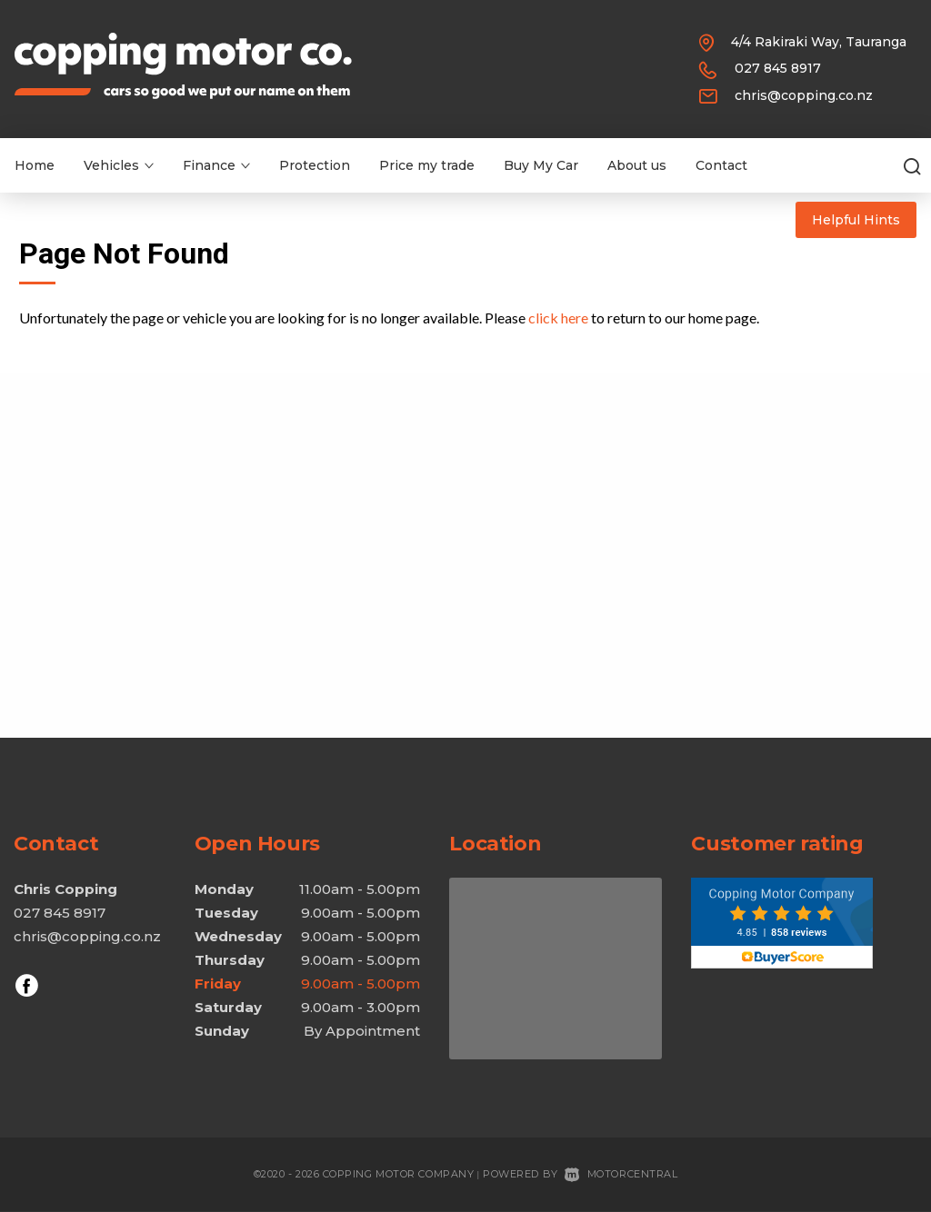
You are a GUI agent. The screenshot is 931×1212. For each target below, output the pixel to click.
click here (558, 317)
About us (636, 165)
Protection (314, 165)
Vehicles (119, 165)
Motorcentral (621, 1173)
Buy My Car (541, 165)
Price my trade (427, 165)
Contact (721, 165)
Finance (216, 165)
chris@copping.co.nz (804, 95)
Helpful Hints (856, 220)
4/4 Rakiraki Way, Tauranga (818, 42)
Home (35, 165)
